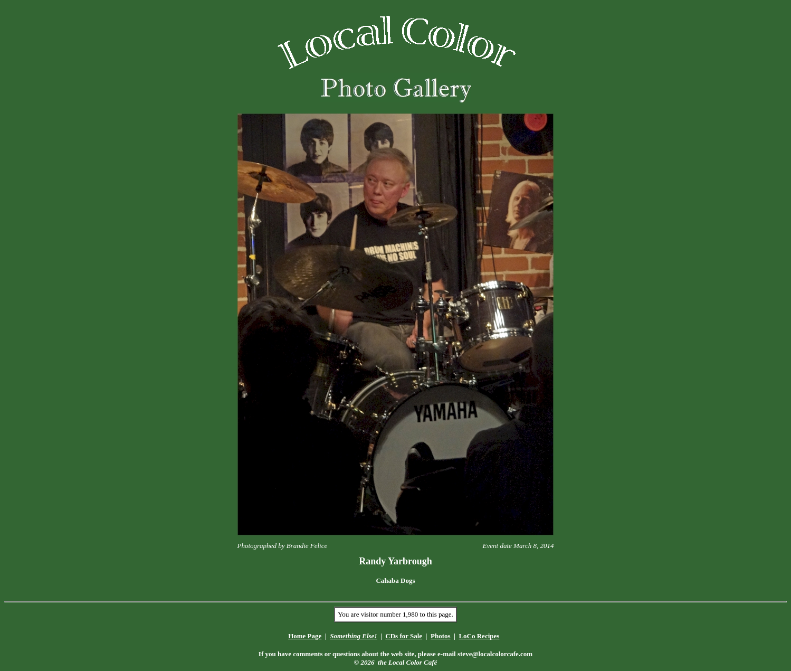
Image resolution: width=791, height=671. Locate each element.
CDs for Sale (403, 636)
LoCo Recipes (479, 636)
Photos (441, 636)
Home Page (304, 636)
